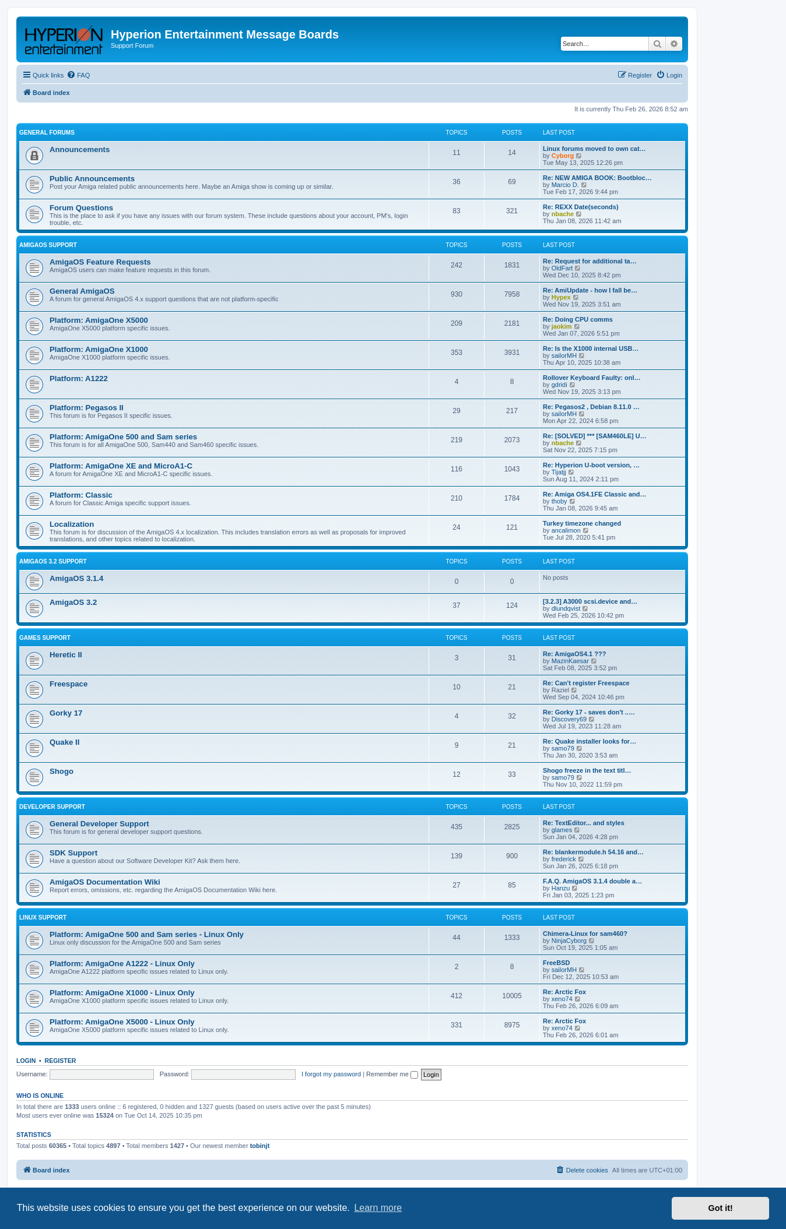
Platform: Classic (81, 495)
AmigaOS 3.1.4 (76, 578)
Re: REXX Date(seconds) (581, 206)
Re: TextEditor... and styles (583, 822)
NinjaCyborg (569, 940)
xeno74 (562, 998)
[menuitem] (78, 75)
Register (60, 1060)
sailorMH (564, 355)
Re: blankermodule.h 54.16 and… (593, 851)
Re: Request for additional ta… (590, 261)
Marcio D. (565, 184)
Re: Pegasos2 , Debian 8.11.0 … (591, 406)
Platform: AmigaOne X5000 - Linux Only (122, 1021)
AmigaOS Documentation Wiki (105, 882)
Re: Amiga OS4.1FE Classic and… (594, 494)
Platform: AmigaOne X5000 (99, 320)
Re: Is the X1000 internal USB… (590, 348)
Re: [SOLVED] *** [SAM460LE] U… (595, 435)
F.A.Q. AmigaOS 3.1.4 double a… (592, 881)
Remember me (392, 1073)
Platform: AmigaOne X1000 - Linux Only (122, 992)
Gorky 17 (66, 713)
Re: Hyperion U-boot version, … (591, 465)
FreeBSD (556, 962)
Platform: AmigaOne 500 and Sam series (123, 436)
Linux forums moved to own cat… (594, 148)
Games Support (45, 638)
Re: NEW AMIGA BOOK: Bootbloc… (597, 177)
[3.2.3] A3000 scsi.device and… (590, 601)
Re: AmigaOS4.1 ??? (574, 653)
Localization (72, 524)
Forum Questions (81, 207)
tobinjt (260, 1145)
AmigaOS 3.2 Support (53, 561)
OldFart (562, 268)
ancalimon (566, 530)
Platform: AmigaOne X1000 (99, 349)
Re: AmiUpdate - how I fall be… (590, 290)
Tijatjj (559, 472)
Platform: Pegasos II (87, 407)
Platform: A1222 (79, 378)
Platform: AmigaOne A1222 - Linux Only (122, 963)
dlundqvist (566, 608)
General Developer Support (99, 823)
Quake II (64, 742)
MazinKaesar (570, 660)
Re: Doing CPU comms (578, 319)
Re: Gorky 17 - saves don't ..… (589, 712)
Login (26, 1060)
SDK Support (73, 852)
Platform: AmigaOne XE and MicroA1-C (121, 466)
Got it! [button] (720, 1208)
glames (562, 829)
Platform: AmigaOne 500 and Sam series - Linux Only (147, 934)
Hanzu (561, 888)
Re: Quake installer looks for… (589, 741)
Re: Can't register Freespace (586, 682)
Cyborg (563, 155)
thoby (559, 501)
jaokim (562, 326)
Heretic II (66, 654)
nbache (563, 213)
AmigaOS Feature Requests (100, 262)
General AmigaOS (82, 291)
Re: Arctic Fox (564, 991)
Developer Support (52, 807)
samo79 (563, 748)
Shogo (61, 771)
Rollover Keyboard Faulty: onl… (591, 377)
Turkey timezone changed (582, 523)
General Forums (47, 132)
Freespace (68, 683)
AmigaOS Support (48, 245)
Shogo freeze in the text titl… (587, 770)
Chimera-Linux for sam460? (585, 933)
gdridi (559, 384)
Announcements (80, 149)
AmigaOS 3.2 (73, 602)
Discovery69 (569, 719)
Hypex (561, 297)
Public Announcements (92, 178)
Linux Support (42, 917)
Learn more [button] (378, 1208)
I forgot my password (331, 1073)
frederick (564, 858)
